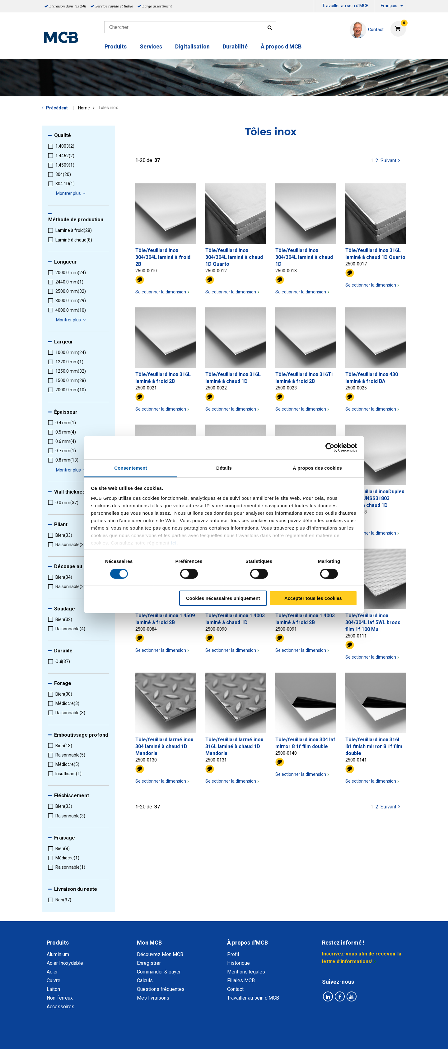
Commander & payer (159, 972)
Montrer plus (71, 193)
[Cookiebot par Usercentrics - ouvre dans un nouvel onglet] (330, 447)
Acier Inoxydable (65, 963)
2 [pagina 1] (377, 160)
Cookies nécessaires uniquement (223, 598)
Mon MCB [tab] (149, 942)
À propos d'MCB (281, 46)
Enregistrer (149, 963)
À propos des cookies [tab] (317, 467)
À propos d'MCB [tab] (247, 942)
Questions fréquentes (160, 989)
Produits (116, 46)
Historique (238, 963)
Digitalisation (192, 46)
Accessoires (60, 1007)
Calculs (145, 980)
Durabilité (235, 46)
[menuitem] (315, 6)
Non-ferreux (60, 998)
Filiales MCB (241, 980)
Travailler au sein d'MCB (345, 5)
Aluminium (58, 954)
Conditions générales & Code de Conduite (229, 1037)
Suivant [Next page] (390, 160)
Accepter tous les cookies (313, 598)
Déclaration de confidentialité (143, 1037)
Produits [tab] (58, 942)
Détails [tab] (224, 467)
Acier (52, 972)
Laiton (53, 989)
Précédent (57, 107)
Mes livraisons (153, 998)
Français (389, 5)
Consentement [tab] (130, 467)
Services (151, 46)
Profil (233, 954)
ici (173, 542)
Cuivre (53, 980)
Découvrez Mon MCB (160, 954)
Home (84, 107)
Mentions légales (246, 972)
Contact (235, 989)
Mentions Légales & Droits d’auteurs (323, 1037)
